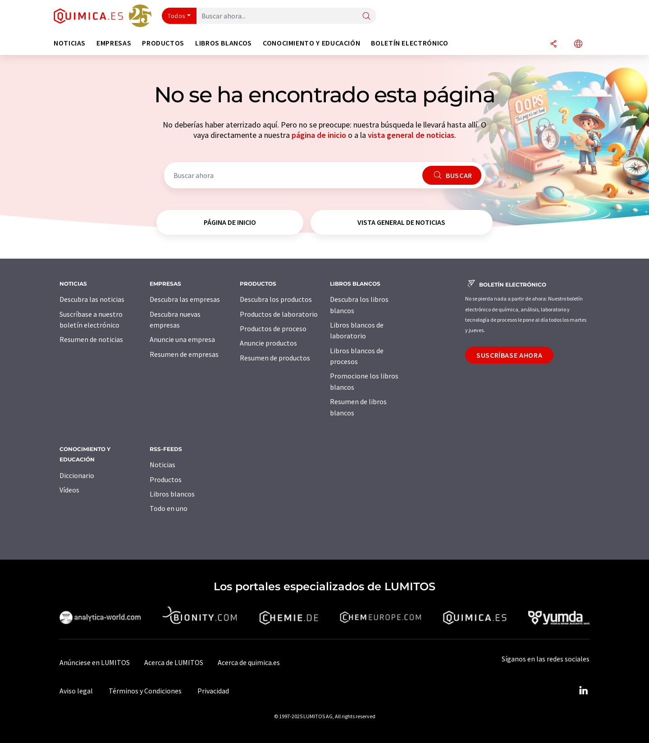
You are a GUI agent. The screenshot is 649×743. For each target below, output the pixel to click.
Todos (177, 16)
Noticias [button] (70, 43)
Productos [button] (163, 43)
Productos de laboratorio (279, 314)
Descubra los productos (276, 299)
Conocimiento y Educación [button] (311, 43)
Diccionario (76, 475)
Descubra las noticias (91, 299)
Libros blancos (172, 493)
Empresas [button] (113, 43)
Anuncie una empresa (182, 339)
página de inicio (319, 135)
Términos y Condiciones (145, 690)
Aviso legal (76, 690)
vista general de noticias (411, 135)
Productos (166, 479)
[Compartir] (553, 44)
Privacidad (213, 690)
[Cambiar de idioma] (578, 44)
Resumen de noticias (91, 339)
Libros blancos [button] (223, 43)
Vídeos (69, 489)
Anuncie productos (268, 342)
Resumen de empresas (184, 354)
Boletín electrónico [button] (409, 43)
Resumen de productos (275, 357)
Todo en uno (168, 508)
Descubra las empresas (185, 299)
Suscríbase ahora (509, 355)
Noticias (162, 464)
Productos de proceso (273, 328)
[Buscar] (366, 16)
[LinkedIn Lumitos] (583, 690)
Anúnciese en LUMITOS (94, 662)
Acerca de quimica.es (249, 662)
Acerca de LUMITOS (173, 662)
